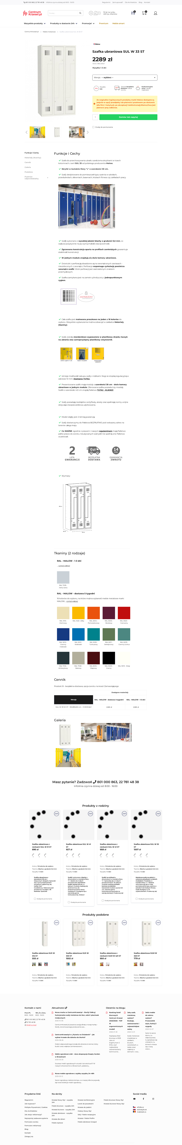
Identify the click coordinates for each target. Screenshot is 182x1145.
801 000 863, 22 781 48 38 (34, 2)
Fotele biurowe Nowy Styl (114, 1100)
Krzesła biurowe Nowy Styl (114, 1104)
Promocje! (87, 23)
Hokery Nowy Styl (84, 1111)
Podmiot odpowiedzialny (37, 178)
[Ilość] (95, 117)
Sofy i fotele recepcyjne (87, 1114)
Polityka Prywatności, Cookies (36, 1107)
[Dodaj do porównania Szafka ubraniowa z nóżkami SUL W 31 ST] (35, 899)
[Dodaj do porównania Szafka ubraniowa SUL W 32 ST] (137, 899)
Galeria (28, 167)
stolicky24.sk (140, 1109)
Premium (103, 23)
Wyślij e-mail (31, 1025)
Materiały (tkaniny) (33, 158)
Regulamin (106, 2)
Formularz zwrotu (31, 1122)
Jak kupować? (117, 2)
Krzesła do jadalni (84, 1107)
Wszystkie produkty (33, 23)
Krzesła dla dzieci (58, 1119)
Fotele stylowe (57, 1123)
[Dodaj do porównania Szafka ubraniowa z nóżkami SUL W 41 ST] (103, 900)
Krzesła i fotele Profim (86, 1118)
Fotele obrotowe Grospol (87, 1122)
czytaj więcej (64, 566)
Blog (140, 2)
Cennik (28, 162)
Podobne (29, 172)
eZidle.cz (138, 1107)
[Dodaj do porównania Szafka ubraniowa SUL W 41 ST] (69, 902)
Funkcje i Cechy (32, 153)
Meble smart (118, 23)
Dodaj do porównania (102, 127)
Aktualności (59, 1008)
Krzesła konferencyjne (86, 1100)
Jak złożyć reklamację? (33, 1114)
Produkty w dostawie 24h (62, 23)
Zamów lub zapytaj (128, 117)
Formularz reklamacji (33, 1125)
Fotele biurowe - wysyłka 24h (63, 1106)
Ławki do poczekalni (86, 1104)
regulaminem (105, 431)
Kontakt (147, 2)
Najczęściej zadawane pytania (36, 1118)
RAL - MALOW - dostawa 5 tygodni (109, 700)
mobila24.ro (139, 1112)
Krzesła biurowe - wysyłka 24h (63, 1109)
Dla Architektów (131, 2)
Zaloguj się (29, 1136)
